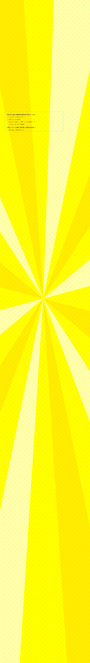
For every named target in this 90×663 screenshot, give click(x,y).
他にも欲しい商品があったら (17, 103)
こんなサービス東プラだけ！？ (18, 90)
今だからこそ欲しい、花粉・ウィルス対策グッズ (23, 95)
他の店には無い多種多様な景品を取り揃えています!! (22, 87)
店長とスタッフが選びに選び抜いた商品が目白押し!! (22, 100)
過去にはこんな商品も (15, 92)
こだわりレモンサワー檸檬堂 (17, 97)
